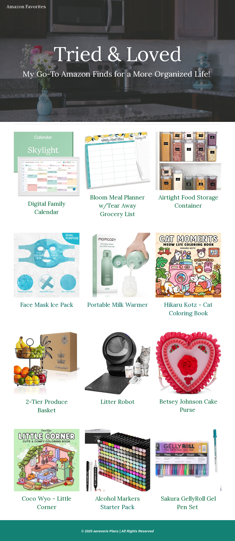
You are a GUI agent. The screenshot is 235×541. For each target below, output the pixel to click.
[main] (117, 61)
